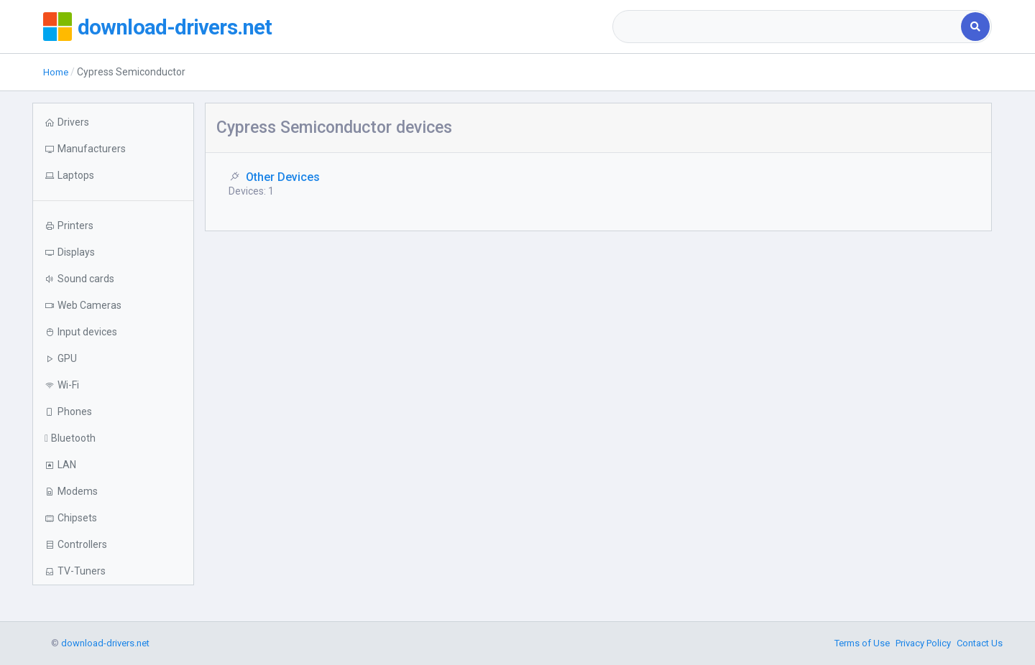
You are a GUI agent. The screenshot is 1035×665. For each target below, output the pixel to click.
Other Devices (283, 177)
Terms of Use (862, 643)
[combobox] (788, 26)
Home (56, 72)
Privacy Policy (923, 643)
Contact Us (980, 643)
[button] (113, 175)
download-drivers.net (185, 26)
